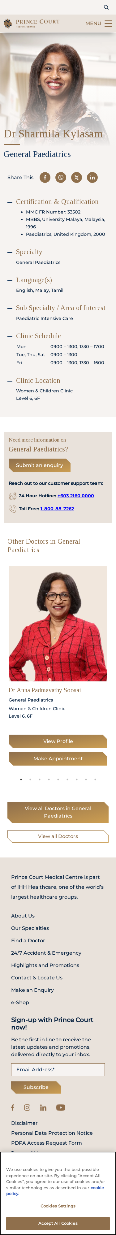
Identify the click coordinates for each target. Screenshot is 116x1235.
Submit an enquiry (39, 465)
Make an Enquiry (32, 990)
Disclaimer (24, 1123)
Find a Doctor (28, 941)
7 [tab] (77, 779)
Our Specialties (30, 928)
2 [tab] (30, 779)
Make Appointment (58, 759)
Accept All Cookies (57, 1225)
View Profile (58, 741)
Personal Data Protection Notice (52, 1133)
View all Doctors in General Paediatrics (58, 812)
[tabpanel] (58, 667)
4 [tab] (49, 779)
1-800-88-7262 (57, 509)
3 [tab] (40, 779)
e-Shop (20, 1002)
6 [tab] (67, 779)
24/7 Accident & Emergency (46, 953)
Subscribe (36, 1087)
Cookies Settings (58, 1207)
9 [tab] (95, 779)
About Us (23, 916)
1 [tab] (21, 779)
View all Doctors (58, 836)
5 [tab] (58, 779)
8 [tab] (86, 779)
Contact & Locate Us (36, 978)
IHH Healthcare (36, 887)
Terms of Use (27, 1153)
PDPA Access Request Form (46, 1143)
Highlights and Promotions (45, 965)
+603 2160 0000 (76, 496)
